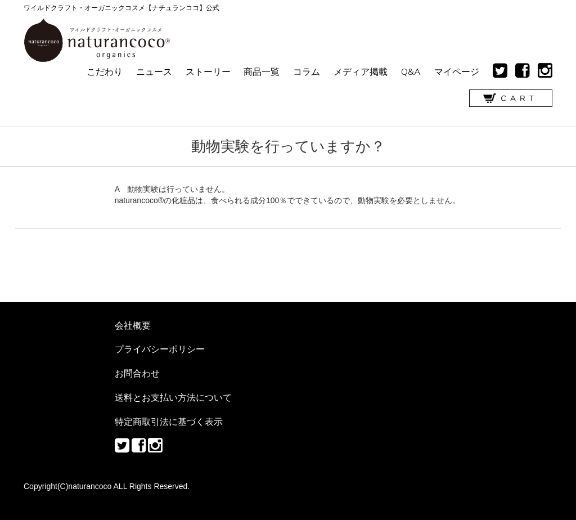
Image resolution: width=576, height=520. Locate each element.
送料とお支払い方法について (173, 397)
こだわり (105, 71)
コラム (306, 71)
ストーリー (208, 71)
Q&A (411, 71)
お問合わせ (137, 373)
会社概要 (133, 325)
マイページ (456, 71)
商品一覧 (262, 71)
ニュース (154, 71)
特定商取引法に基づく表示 (169, 421)
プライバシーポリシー (160, 349)
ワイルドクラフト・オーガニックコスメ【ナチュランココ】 (97, 40)
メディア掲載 (361, 71)
